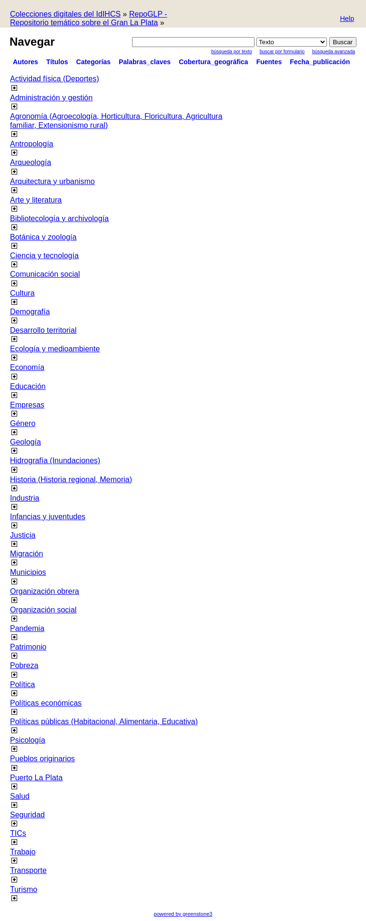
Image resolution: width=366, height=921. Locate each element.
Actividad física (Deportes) (54, 79)
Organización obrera (44, 591)
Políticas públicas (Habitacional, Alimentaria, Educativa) (104, 721)
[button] (347, 19)
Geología (25, 442)
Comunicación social (45, 274)
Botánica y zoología (43, 237)
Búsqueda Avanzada (333, 51)
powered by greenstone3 (182, 914)
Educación (28, 386)
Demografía (30, 312)
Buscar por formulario (282, 51)
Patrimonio (28, 647)
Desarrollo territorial (43, 330)
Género (22, 423)
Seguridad (27, 815)
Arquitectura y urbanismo (52, 181)
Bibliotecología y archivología (59, 218)
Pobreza (24, 665)
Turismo (23, 889)
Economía (27, 367)
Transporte (28, 870)
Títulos (57, 62)
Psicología (27, 740)
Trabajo (23, 852)
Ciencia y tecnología (44, 256)
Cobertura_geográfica (213, 62)
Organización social (43, 610)
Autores (25, 62)
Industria (24, 498)
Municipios (28, 572)
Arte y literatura (35, 200)
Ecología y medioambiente (55, 349)
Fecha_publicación (320, 62)
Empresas (27, 405)
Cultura (22, 293)
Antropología (31, 144)
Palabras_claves (145, 62)
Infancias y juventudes (47, 517)
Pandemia (27, 628)
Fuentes (269, 62)
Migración (26, 554)
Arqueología (30, 162)
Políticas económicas (45, 703)
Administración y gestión (51, 98)
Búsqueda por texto (231, 51)
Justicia (22, 535)
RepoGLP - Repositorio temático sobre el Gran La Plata (88, 18)
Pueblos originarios (42, 759)
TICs (18, 833)
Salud (20, 796)
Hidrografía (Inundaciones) (55, 460)
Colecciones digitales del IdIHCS (65, 14)
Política (22, 684)
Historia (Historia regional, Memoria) (71, 479)
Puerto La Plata (36, 778)
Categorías (93, 62)
